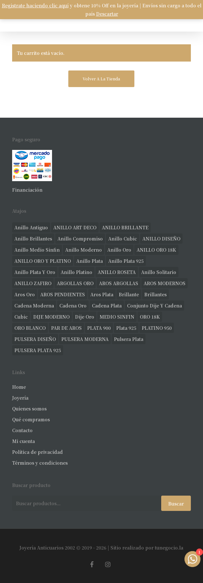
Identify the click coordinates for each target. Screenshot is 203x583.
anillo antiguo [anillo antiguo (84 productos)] (31, 227)
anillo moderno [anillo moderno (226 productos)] (83, 250)
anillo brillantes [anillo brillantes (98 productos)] (33, 238)
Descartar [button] (107, 14)
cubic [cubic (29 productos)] (21, 317)
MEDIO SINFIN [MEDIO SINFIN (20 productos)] (117, 317)
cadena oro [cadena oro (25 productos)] (72, 305)
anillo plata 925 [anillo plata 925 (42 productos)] (126, 261)
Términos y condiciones (40, 463)
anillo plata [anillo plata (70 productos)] (89, 261)
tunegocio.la (169, 547)
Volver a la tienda (101, 78)
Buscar (176, 503)
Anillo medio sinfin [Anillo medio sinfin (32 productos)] (37, 250)
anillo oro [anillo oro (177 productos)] (119, 250)
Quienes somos (29, 408)
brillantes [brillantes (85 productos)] (155, 294)
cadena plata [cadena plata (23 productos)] (107, 305)
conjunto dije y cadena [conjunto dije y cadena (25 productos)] (154, 305)
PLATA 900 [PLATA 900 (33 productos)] (99, 328)
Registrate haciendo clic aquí (35, 5)
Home (19, 387)
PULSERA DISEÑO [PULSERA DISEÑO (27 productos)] (35, 339)
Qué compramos (31, 419)
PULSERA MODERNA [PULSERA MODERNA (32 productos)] (85, 339)
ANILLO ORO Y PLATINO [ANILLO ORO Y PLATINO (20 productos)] (42, 261)
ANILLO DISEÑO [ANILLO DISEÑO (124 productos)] (161, 238)
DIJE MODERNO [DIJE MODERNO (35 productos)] (51, 317)
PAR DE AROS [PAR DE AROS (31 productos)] (66, 328)
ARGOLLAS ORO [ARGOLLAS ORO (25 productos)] (75, 283)
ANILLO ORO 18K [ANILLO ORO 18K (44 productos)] (156, 250)
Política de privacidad (37, 452)
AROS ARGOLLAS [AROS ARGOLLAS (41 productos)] (118, 283)
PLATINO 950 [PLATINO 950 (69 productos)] (157, 328)
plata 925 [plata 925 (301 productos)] (126, 328)
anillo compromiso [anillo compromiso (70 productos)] (80, 238)
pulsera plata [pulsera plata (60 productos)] (128, 339)
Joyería (20, 398)
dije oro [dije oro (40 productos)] (84, 317)
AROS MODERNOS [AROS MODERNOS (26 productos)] (164, 283)
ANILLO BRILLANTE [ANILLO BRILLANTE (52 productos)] (125, 227)
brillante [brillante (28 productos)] (129, 294)
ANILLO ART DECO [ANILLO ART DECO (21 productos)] (74, 227)
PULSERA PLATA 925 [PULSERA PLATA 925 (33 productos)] (37, 350)
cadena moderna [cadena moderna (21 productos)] (34, 305)
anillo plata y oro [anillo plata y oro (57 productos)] (34, 272)
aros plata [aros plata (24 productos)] (101, 294)
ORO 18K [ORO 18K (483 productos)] (150, 317)
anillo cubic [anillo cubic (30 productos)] (122, 238)
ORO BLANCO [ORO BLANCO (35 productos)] (30, 328)
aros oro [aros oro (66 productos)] (24, 294)
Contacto (22, 430)
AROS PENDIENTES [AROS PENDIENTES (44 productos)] (62, 294)
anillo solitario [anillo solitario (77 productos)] (158, 272)
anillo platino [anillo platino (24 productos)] (76, 272)
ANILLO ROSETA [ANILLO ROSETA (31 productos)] (117, 272)
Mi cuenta (23, 441)
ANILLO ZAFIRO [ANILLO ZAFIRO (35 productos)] (32, 283)
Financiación (27, 190)
